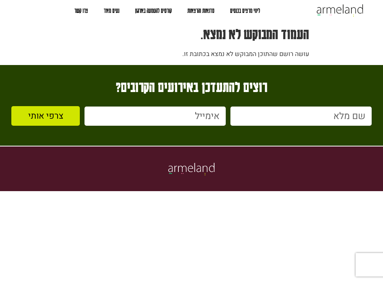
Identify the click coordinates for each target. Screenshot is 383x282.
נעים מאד (111, 10)
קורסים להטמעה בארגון (153, 10)
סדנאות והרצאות (200, 10)
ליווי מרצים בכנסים (245, 10)
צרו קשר (81, 10)
